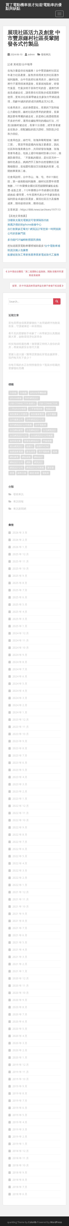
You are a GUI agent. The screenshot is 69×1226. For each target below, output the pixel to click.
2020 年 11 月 (21, 985)
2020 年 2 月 (20, 1050)
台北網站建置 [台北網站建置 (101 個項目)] (16, 430)
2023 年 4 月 (20, 777)
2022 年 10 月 (21, 820)
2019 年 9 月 (20, 1086)
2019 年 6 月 (20, 1107)
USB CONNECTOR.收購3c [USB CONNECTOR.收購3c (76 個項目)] (23, 403)
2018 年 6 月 (20, 1194)
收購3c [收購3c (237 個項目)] (29, 446)
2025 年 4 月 (20, 611)
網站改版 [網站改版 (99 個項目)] (26, 457)
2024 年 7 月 (20, 669)
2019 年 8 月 (20, 1093)
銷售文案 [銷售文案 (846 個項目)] (21, 473)
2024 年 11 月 (21, 640)
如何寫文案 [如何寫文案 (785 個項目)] (15, 440)
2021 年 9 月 (20, 913)
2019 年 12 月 (21, 1064)
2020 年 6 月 (20, 1021)
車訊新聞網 (19, 508)
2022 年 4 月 (20, 863)
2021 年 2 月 (20, 964)
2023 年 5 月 (20, 770)
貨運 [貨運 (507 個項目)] (12, 473)
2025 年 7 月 (20, 590)
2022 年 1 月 (20, 885)
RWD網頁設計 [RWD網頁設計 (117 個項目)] (32, 398)
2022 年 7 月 (20, 841)
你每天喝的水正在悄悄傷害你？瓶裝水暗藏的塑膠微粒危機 (34, 366)
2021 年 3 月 (20, 956)
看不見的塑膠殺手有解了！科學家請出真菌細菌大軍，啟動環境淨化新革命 (34, 334)
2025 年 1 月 (20, 626)
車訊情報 (18, 501)
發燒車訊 (46, 54)
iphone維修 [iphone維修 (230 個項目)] (16, 398)
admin (31, 54)
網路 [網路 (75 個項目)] (28, 462)
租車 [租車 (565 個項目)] (55, 451)
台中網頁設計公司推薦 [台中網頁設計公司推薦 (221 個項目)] (21, 424)
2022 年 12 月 (21, 806)
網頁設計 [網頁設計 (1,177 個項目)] (38, 462)
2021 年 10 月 (21, 906)
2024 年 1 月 (20, 712)
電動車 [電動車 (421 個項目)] (45, 473)
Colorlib (32, 1222)
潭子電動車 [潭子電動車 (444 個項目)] (43, 451)
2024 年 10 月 (21, 647)
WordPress (56, 1222)
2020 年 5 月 (20, 1028)
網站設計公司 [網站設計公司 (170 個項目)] (16, 462)
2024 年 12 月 (21, 633)
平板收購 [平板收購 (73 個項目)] (47, 440)
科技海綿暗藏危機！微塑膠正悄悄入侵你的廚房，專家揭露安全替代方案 (34, 345)
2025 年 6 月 (20, 597)
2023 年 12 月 (21, 719)
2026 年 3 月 (20, 532)
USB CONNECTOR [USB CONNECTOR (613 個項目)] (48, 403)
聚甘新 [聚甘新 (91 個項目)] (50, 467)
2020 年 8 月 (20, 1007)
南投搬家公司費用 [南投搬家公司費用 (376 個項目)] (18, 414)
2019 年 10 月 (21, 1079)
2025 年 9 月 (20, 575)
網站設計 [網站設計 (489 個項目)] (38, 457)
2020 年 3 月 (20, 1043)
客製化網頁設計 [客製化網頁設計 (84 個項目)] (32, 440)
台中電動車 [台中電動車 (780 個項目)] (40, 424)
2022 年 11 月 (21, 813)
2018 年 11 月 (21, 1158)
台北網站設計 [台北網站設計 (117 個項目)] (33, 430)
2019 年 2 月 (20, 1136)
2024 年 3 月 (20, 698)
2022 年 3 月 (20, 870)
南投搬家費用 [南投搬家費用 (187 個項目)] (37, 414)
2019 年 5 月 (20, 1115)
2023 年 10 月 (21, 734)
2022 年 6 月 (20, 849)
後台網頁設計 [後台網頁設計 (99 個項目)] (16, 446)
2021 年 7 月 (20, 928)
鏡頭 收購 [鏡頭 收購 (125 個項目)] (34, 473)
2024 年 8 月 (20, 662)
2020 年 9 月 (20, 1000)
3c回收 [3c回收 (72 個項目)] (13, 392)
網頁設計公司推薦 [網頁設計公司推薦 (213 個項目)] (35, 467)
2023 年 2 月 (20, 791)
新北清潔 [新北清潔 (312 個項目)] (30, 451)
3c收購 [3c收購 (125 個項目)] (23, 392)
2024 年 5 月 (20, 683)
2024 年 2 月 (20, 705)
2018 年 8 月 (20, 1179)
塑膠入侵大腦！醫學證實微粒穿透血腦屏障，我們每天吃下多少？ (34, 355)
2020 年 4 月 (20, 1036)
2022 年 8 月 (20, 834)
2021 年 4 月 (20, 949)
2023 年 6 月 (20, 762)
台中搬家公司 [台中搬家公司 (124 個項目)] (16, 419)
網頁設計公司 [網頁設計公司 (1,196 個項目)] (16, 467)
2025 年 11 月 (21, 561)
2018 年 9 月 (20, 1172)
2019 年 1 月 (20, 1143)
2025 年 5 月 (20, 604)
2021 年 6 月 (20, 935)
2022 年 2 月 (20, 877)
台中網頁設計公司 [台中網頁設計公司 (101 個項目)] (35, 419)
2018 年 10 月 (21, 1165)
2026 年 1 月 (20, 547)
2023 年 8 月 (20, 748)
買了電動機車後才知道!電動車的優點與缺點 (34, 5)
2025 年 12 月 (21, 554)
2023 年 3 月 (20, 784)
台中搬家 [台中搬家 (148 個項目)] (51, 414)
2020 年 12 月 (21, 978)
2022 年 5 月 (20, 856)
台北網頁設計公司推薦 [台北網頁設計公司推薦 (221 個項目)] (42, 435)
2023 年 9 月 (20, 741)
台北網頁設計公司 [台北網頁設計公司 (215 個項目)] (18, 435)
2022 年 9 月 (20, 827)
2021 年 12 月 (21, 892)
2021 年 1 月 (20, 971)
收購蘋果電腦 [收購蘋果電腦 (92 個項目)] (16, 451)
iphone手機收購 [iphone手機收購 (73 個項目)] (38, 392)
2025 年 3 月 (20, 619)
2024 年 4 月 (20, 690)
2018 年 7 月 (20, 1187)
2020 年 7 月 (20, 1014)
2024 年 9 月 (20, 655)
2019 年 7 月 (20, 1100)
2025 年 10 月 (21, 568)
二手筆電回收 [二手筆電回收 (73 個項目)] (36, 408)
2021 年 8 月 (20, 921)
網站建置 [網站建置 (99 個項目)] (14, 457)
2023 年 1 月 (20, 798)
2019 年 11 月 (21, 1072)
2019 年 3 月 (20, 1129)
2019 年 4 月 (20, 1122)
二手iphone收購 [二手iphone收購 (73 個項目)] (18, 408)
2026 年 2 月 (20, 539)
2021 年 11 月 (21, 899)
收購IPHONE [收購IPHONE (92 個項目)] (42, 446)
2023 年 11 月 (21, 726)
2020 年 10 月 (21, 992)
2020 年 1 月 (20, 1057)
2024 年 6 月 (20, 676)
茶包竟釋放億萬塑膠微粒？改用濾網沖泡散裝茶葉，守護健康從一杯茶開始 (34, 324)
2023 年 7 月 (20, 755)
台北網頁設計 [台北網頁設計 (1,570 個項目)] (49, 430)
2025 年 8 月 (20, 583)
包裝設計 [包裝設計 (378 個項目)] (50, 408)
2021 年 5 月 (20, 942)
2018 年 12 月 (21, 1151)
